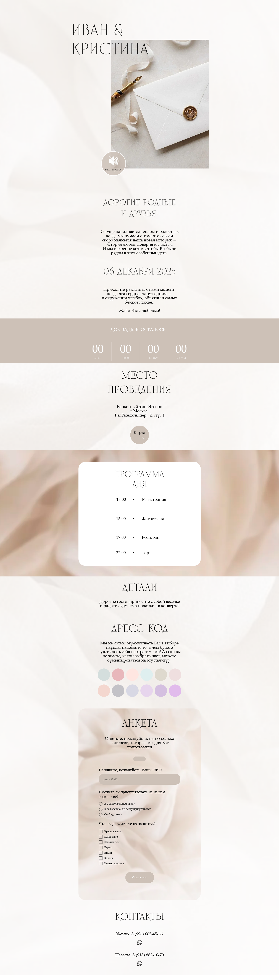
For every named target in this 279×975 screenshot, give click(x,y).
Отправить (139, 877)
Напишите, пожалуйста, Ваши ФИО (130, 770)
